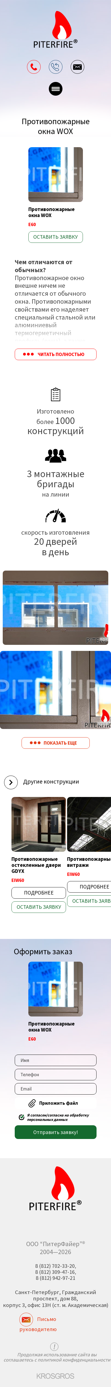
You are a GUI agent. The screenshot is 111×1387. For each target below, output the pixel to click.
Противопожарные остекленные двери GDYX (36, 865)
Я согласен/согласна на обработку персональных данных (58, 1117)
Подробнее (39, 892)
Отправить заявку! (55, 1132)
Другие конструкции (51, 781)
